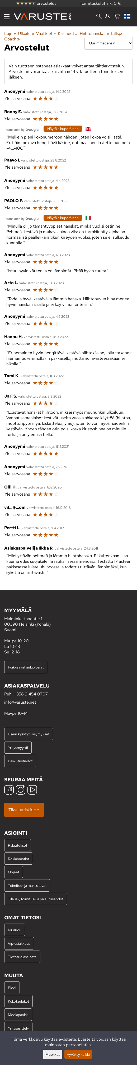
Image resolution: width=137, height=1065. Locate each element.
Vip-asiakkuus (19, 943)
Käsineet (68, 33)
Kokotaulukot (18, 1001)
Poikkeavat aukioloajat (26, 667)
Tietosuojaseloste (22, 956)
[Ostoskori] (117, 16)
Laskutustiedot (20, 760)
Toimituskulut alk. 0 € (100, 3)
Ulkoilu (26, 33)
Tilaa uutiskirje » (24, 810)
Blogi (12, 987)
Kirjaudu (14, 929)
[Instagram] (20, 790)
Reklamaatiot (18, 858)
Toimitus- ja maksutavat (27, 885)
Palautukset (17, 845)
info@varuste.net (20, 702)
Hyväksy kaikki (78, 1054)
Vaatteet (46, 33)
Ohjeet (13, 871)
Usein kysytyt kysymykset (28, 733)
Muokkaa (52, 1054)
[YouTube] (32, 790)
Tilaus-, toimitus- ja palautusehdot (35, 898)
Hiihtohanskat (94, 33)
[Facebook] (9, 790)
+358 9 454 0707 (31, 694)
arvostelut (36, 3)
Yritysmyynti (18, 747)
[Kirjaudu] (107, 16)
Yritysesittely (18, 1028)
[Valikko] (7, 16)
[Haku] (99, 17)
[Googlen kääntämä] (22, 129)
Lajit (10, 33)
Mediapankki (18, 1014)
